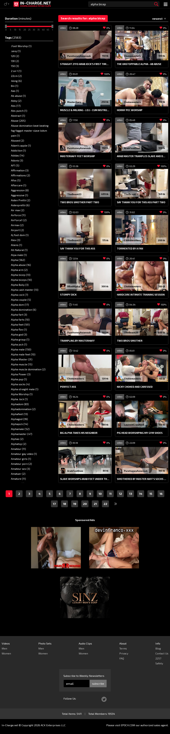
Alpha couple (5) (21, 299)
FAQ (121, 658)
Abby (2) (16, 100)
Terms (123, 648)
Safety (159, 663)
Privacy (123, 653)
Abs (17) (16, 105)
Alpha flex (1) (19, 329)
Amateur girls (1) (21, 458)
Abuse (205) (18, 120)
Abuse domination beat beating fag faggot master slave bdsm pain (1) (29, 130)
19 (74, 510)
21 (95, 510)
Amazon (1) (17, 483)
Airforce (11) (18, 215)
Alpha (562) (18, 259)
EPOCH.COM (128, 725)
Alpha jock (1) (19, 344)
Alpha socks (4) (20, 384)
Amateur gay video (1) (24, 453)
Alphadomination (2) (23, 409)
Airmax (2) (17, 225)
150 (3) (15, 65)
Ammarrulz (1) (19, 488)
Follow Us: (69, 698)
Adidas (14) (17, 155)
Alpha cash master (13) (24, 289)
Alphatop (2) (18, 443)
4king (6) (16, 80)
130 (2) (15, 60)
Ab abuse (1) (18, 95)
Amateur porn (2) (21, 463)
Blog (158, 648)
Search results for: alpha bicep (83, 18)
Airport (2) (17, 230)
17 (54, 510)
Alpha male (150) (21, 349)
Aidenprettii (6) (20, 205)
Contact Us (161, 653)
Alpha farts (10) (20, 319)
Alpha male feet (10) (23, 354)
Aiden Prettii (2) (20, 200)
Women (6, 653)
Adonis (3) (17, 160)
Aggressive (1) (19, 195)
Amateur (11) (18, 448)
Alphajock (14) (19, 424)
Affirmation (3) (20, 170)
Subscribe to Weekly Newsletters (83, 675)
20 (85, 510)
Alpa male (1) (19, 254)
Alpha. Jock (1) (19, 399)
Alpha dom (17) (20, 304)
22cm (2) (16, 75)
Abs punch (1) (19, 110)
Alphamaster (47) (21, 433)
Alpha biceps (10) (21, 279)
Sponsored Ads (85, 526)
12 (120, 500)
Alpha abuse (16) (21, 264)
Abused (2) (17, 140)
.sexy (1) (16, 51)
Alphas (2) (17, 438)
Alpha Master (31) (21, 359)
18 (64, 510)
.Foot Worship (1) (21, 46)
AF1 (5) (15, 165)
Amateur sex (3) (20, 468)
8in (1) (14, 85)
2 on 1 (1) (16, 70)
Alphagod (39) (19, 419)
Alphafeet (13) (19, 414)
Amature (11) (18, 478)
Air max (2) (17, 210)
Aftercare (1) (18, 185)
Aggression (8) (20, 190)
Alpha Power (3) (21, 374)
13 (130, 500)
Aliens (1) (16, 244)
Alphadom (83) (20, 404)
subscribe (98, 683)
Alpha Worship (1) (22, 394)
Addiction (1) (18, 150)
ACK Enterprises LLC (53, 725)
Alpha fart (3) (19, 314)
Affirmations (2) (20, 175)
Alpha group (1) (20, 339)
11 (110, 500)
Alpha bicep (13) (20, 274)
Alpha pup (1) (19, 379)
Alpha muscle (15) (21, 364)
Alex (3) (15, 240)
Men (4, 648)
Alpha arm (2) (19, 269)
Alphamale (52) (20, 428)
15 (150, 500)
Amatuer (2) (18, 473)
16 (161, 500)
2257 (158, 658)
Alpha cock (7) (19, 294)
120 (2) (15, 56)
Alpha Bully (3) (20, 284)
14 (140, 500)
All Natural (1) (19, 249)
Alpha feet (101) (20, 324)
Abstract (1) (18, 115)
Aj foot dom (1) (20, 235)
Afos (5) (16, 180)
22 (105, 510)
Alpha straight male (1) (24, 389)
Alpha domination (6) (23, 309)
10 (100, 500)
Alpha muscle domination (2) (28, 369)
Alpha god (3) (19, 334)
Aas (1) (15, 90)
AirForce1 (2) (19, 220)
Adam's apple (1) (21, 145)
